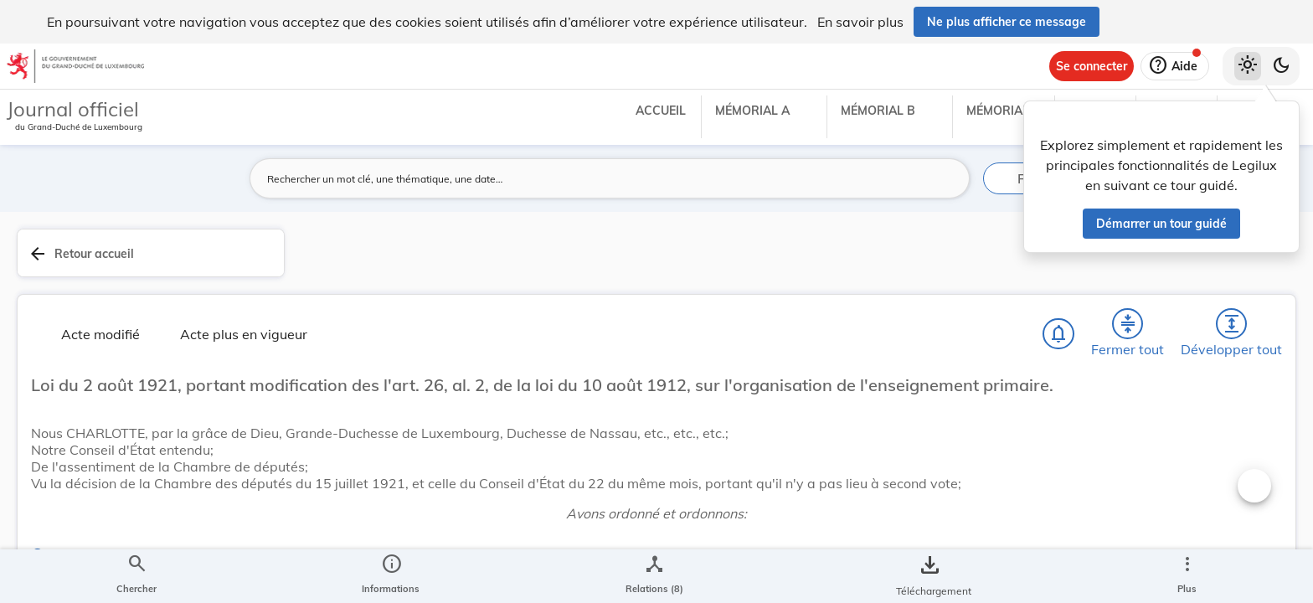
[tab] (1247, 272)
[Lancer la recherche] (947, 178)
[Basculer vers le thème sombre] (1281, 66)
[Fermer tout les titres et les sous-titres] (888, 259)
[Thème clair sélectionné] (1247, 66)
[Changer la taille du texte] (949, 318)
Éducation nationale (1077, 546)
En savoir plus (860, 21)
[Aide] (1175, 66)
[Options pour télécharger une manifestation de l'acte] (1248, 485)
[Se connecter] (1091, 66)
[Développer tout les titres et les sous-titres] (936, 259)
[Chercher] (792, 259)
